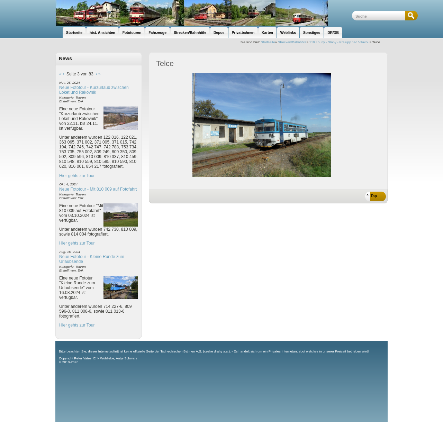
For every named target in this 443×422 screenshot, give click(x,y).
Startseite (268, 42)
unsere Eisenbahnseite (203, 13)
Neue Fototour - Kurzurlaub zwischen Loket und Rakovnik (94, 90)
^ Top (372, 196)
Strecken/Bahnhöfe (292, 42)
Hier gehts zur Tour (76, 175)
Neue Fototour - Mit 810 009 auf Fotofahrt (98, 189)
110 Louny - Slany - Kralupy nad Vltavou (339, 42)
